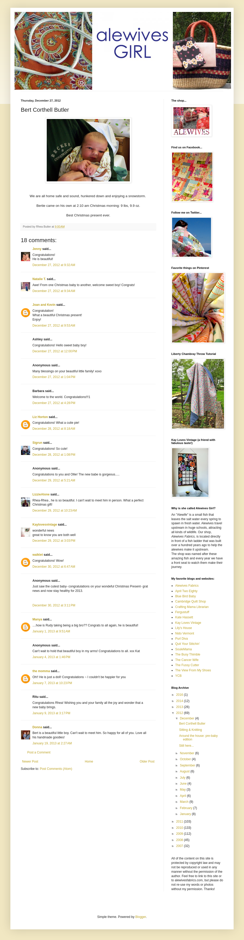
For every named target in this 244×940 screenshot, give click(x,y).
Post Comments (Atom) (56, 769)
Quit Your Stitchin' (187, 644)
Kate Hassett (184, 617)
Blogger (140, 917)
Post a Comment (38, 752)
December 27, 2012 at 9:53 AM (53, 325)
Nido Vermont (184, 633)
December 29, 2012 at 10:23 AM (54, 510)
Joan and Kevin (44, 305)
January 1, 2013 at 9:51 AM (51, 631)
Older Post (147, 761)
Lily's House (183, 628)
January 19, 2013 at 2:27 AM (52, 743)
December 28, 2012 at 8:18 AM (53, 429)
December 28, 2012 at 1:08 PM (53, 454)
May (183, 789)
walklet (37, 555)
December (187, 718)
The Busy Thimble (187, 654)
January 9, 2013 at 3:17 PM (51, 713)
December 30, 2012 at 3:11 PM (53, 605)
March (184, 802)
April (183, 796)
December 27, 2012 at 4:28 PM (53, 403)
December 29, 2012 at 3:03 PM (53, 540)
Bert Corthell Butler (192, 723)
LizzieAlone (41, 494)
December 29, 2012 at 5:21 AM (53, 480)
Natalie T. (39, 279)
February (186, 808)
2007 (180, 846)
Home (89, 761)
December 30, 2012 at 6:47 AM (53, 566)
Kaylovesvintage (44, 524)
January (186, 814)
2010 (180, 828)
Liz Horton (40, 417)
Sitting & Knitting (190, 730)
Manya (37, 619)
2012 (180, 713)
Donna (37, 727)
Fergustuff (182, 612)
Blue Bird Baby (185, 596)
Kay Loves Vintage (188, 623)
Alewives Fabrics (187, 585)
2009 (180, 834)
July (183, 777)
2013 (180, 707)
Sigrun (37, 443)
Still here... (186, 745)
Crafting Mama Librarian (192, 607)
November (187, 753)
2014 (180, 701)
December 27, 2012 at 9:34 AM (53, 291)
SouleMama (183, 649)
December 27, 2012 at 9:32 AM (53, 265)
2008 (180, 840)
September (188, 765)
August (185, 771)
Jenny (37, 249)
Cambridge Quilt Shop (190, 601)
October (186, 759)
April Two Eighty (186, 591)
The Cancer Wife (187, 660)
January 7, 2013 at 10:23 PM (52, 683)
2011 (180, 821)
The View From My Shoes (193, 670)
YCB (178, 676)
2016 (180, 695)
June (183, 783)
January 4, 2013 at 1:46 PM (51, 657)
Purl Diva (181, 638)
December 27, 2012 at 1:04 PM (53, 377)
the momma (41, 671)
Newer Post (30, 761)
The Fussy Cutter (187, 665)
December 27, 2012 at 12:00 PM (54, 351)
